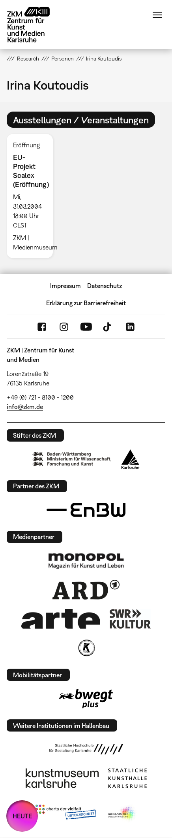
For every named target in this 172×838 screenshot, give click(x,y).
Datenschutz (104, 285)
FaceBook (42, 327)
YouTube (86, 327)
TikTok (108, 327)
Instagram (64, 327)
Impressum (65, 285)
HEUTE (22, 816)
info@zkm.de (25, 406)
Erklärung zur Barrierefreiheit (86, 302)
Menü (157, 15)
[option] (33, 196)
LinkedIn (130, 327)
